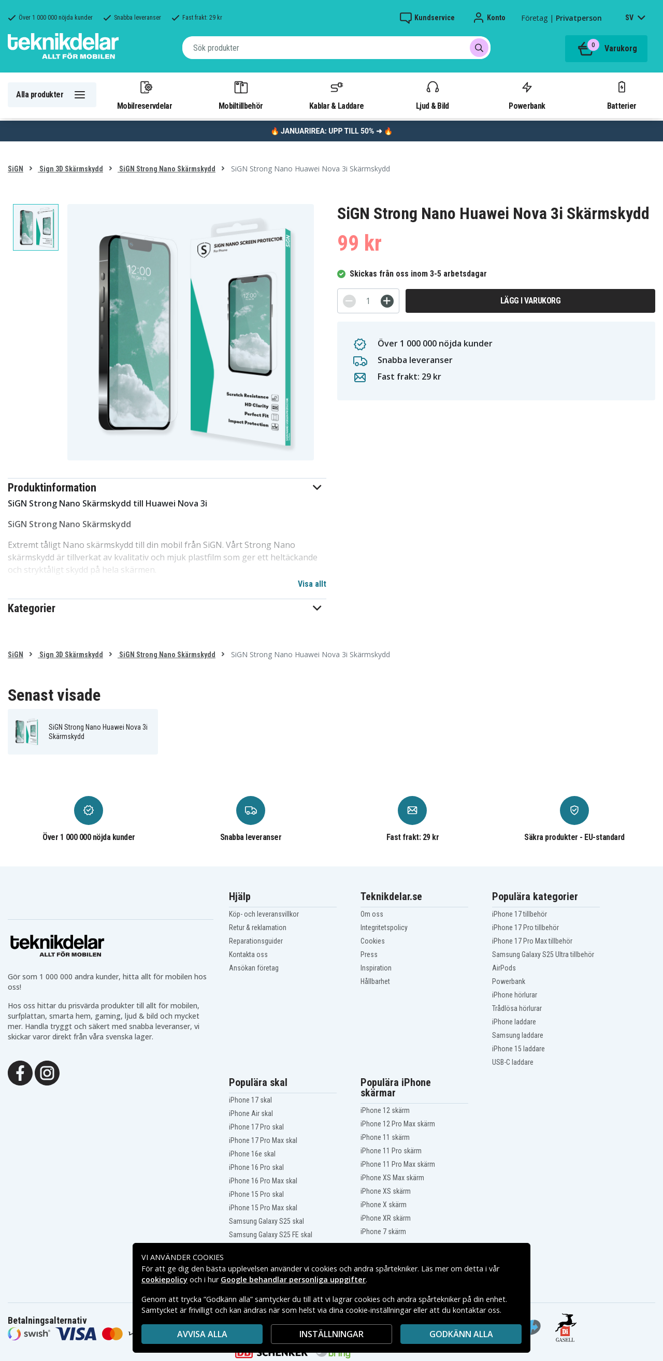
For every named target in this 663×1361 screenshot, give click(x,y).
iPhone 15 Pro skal (256, 1194)
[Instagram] (47, 1072)
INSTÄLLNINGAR (331, 1334)
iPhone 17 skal (250, 1100)
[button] (167, 487)
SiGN (15, 169)
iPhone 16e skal (252, 1154)
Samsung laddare (517, 1035)
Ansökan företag (254, 968)
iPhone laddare (514, 1022)
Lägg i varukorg (530, 301)
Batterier (622, 94)
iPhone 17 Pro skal (256, 1127)
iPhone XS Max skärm (392, 1178)
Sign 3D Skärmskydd (70, 169)
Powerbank (527, 94)
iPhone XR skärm (386, 1218)
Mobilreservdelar (144, 94)
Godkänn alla (461, 1334)
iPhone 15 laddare (518, 1049)
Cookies (373, 941)
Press (369, 954)
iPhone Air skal (251, 1113)
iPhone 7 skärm (383, 1231)
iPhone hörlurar (514, 995)
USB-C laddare (513, 1062)
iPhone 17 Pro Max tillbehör (532, 941)
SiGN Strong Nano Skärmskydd (166, 169)
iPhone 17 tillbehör (519, 914)
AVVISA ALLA (202, 1334)
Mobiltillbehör (241, 94)
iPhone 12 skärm (385, 1110)
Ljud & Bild (432, 94)
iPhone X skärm (384, 1204)
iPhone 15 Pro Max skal (263, 1208)
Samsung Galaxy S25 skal (266, 1221)
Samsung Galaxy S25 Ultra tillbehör (543, 954)
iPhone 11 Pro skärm (391, 1151)
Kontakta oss (248, 954)
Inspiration (376, 968)
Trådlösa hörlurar (517, 1008)
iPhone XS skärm (386, 1191)
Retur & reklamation (257, 927)
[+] (387, 301)
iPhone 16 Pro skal (256, 1167)
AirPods (504, 968)
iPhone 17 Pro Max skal (263, 1140)
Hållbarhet (375, 981)
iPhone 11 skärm (385, 1137)
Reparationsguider (256, 941)
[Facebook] (20, 1072)
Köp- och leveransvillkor (264, 914)
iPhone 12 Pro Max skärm (398, 1124)
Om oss (372, 914)
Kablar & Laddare (336, 94)
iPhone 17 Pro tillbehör (525, 927)
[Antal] (368, 301)
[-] (349, 301)
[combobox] (336, 47)
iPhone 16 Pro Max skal (263, 1181)
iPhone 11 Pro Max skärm (398, 1164)
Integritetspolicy (384, 927)
